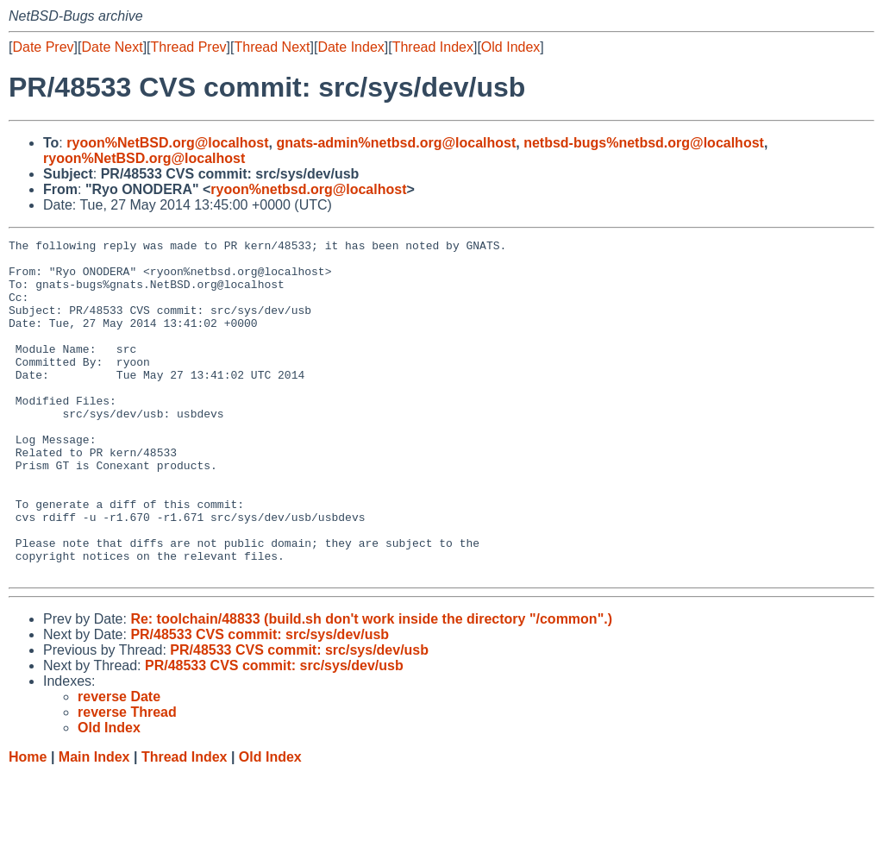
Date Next (111, 47)
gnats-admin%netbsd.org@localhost (396, 142)
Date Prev (42, 47)
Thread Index (432, 47)
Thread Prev (189, 47)
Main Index (94, 824)
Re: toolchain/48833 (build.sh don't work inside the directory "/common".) (371, 686)
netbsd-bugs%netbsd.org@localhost (643, 142)
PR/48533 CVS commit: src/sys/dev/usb (259, 701)
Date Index (350, 47)
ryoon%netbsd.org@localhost (308, 189)
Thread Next (272, 47)
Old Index (510, 47)
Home (28, 824)
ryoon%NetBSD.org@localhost (167, 142)
